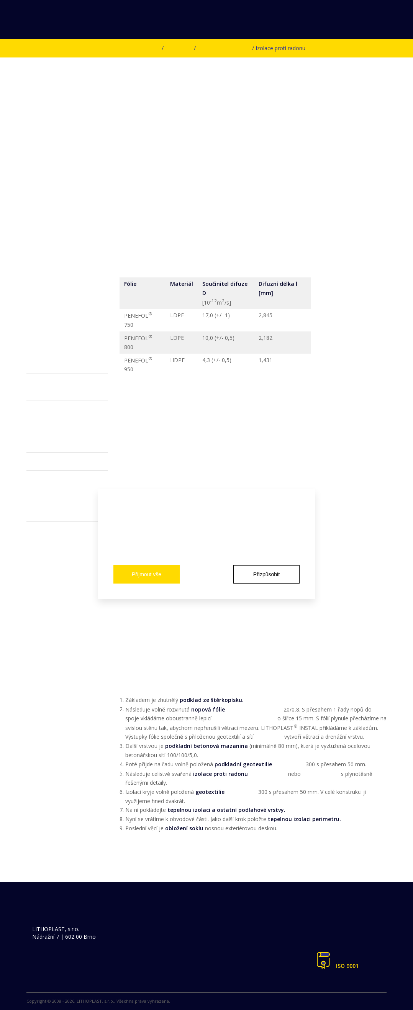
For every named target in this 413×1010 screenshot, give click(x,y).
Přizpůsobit (266, 574)
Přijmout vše (146, 574)
